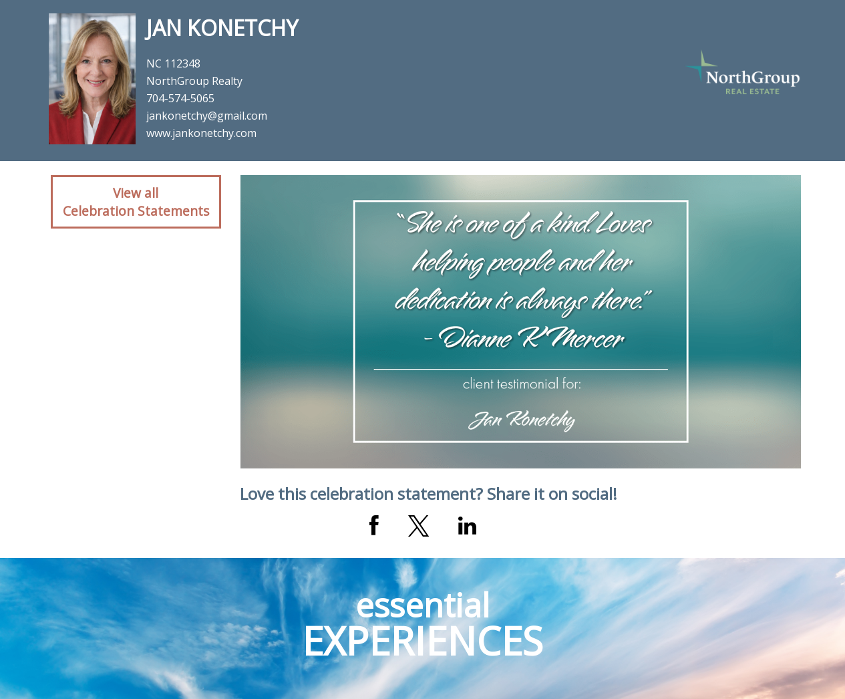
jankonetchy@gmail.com (206, 115)
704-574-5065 (180, 98)
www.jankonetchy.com (201, 133)
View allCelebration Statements (136, 202)
